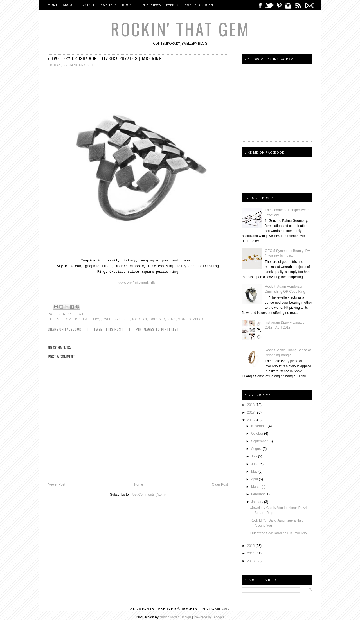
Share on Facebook (64, 329)
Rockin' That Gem (180, 28)
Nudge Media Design (175, 617)
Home (53, 5)
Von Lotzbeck (190, 319)
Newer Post (56, 484)
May (254, 472)
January (257, 502)
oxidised (157, 319)
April (255, 479)
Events (172, 5)
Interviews (151, 5)
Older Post (220, 484)
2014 (251, 553)
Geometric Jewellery (80, 319)
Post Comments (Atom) (148, 495)
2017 (251, 412)
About (68, 5)
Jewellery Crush (198, 5)
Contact (86, 5)
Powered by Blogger (209, 617)
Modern (139, 319)
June (255, 464)
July (254, 456)
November (259, 426)
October (257, 434)
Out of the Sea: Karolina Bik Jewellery (278, 533)
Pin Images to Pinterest (157, 329)
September (260, 441)
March (256, 487)
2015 (251, 546)
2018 (251, 405)
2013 (251, 561)
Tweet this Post (108, 329)
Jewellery (109, 5)
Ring (172, 319)
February (258, 494)
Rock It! (129, 5)
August (257, 449)
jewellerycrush (115, 319)
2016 (251, 420)
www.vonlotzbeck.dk (137, 283)
